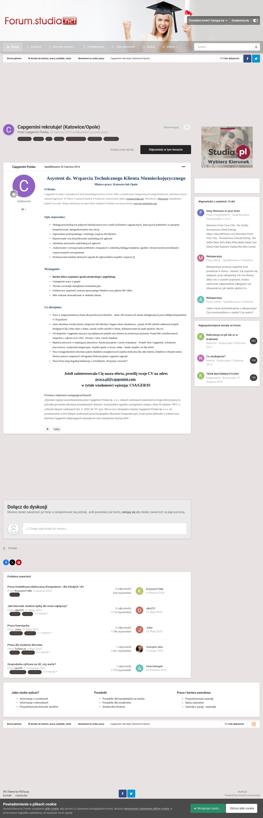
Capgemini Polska (36, 132)
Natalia (210, 360)
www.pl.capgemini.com (145, 203)
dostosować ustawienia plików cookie (146, 808)
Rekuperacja (214, 256)
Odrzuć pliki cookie (243, 808)
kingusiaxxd (213, 377)
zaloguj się (128, 512)
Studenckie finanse (114, 706)
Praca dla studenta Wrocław (24, 644)
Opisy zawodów (194, 702)
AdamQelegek (154, 666)
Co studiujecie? (215, 356)
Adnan (217, 301)
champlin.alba (154, 646)
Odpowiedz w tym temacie (166, 149)
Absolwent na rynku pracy (91, 132)
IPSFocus (24, 791)
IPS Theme (9, 791)
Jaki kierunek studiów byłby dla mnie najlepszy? (37, 606)
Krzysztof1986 (23, 590)
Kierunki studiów (63, 46)
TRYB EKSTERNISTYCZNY (222, 373)
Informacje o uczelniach (34, 698)
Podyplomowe (95, 46)
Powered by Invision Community (242, 795)
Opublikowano (62, 166)
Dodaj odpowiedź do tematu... (47, 528)
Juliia (18, 629)
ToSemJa (20, 648)
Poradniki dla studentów (117, 702)
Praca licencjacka (18, 625)
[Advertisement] (131, 93)
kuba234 (211, 343)
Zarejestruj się (240, 20)
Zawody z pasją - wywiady (200, 706)
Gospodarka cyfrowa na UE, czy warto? (31, 664)
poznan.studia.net (135, 198)
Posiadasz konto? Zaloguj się (208, 20)
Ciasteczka (21, 795)
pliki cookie (52, 808)
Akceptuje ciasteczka (206, 808)
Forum (14, 46)
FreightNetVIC (222, 214)
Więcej (170, 46)
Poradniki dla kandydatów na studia (124, 698)
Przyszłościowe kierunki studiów (39, 706)
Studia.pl (35, 46)
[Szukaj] (213, 47)
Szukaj (150, 46)
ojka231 (19, 610)
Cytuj (56, 429)
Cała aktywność (125, 46)
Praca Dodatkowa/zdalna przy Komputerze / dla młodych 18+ (45, 586)
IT (134, 257)
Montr (217, 260)
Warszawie (163, 198)
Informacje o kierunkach (34, 702)
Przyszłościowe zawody (199, 698)
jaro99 (18, 668)
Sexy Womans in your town (223, 210)
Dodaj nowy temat (122, 149)
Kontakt (7, 795)
